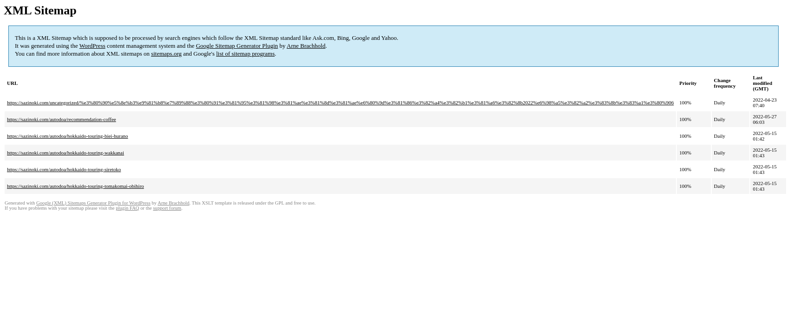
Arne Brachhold (306, 45)
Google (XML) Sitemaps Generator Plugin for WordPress (93, 203)
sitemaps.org (166, 53)
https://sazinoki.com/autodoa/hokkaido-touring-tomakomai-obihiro (75, 186)
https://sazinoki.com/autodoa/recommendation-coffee (61, 119)
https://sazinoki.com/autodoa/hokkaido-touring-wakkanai (65, 152)
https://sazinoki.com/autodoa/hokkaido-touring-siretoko (64, 169)
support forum (167, 208)
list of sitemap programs (245, 53)
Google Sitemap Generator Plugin (237, 45)
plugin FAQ (127, 208)
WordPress (92, 45)
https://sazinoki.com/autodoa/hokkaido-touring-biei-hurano (67, 136)
